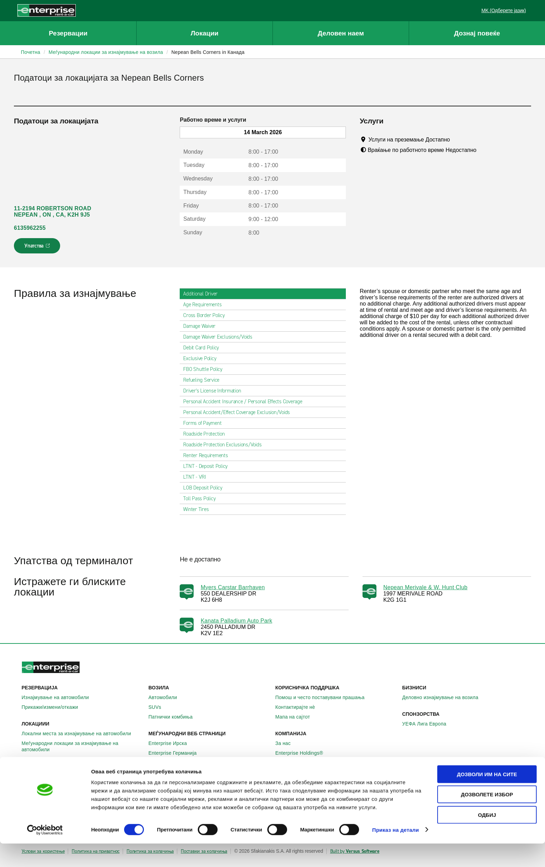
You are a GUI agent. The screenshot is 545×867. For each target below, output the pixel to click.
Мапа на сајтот (296, 717)
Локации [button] (204, 33)
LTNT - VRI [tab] (197, 476)
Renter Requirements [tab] (208, 455)
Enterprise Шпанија (174, 772)
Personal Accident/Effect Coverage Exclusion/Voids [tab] (239, 412)
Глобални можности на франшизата (321, 762)
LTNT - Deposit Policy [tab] (208, 466)
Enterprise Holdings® (303, 753)
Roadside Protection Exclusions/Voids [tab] (225, 444)
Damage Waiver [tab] (202, 326)
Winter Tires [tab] (198, 509)
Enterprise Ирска (171, 743)
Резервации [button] (68, 33)
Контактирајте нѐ (299, 707)
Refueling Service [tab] (204, 379)
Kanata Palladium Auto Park (236, 621)
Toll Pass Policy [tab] (202, 498)
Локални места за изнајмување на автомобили (80, 733)
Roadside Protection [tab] (206, 433)
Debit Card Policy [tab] (204, 347)
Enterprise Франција (175, 762)
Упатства (37, 247)
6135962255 (30, 228)
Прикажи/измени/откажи (54, 707)
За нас (286, 743)
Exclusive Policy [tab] (202, 358)
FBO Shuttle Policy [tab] (205, 369)
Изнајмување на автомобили (59, 697)
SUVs (158, 707)
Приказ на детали (395, 853)
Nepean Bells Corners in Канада (208, 52)
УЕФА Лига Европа (428, 724)
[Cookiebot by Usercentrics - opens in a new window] (45, 853)
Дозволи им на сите (487, 798)
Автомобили (166, 697)
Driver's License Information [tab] (214, 390)
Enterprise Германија (176, 753)
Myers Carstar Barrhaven (233, 587)
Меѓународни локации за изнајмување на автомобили (82, 746)
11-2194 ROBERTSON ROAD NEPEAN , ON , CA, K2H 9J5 (52, 211)
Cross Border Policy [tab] (206, 315)
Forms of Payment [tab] (205, 423)
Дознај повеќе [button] (477, 33)
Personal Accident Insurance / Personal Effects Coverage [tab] (245, 401)
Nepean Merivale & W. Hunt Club (425, 587)
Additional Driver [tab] (203, 293)
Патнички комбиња (174, 717)
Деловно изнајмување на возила (444, 697)
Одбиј (487, 838)
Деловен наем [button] (341, 33)
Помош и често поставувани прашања (323, 697)
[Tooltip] (456, 139)
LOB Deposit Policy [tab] (205, 487)
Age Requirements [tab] (205, 304)
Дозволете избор (487, 818)
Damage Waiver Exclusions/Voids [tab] (220, 336)
